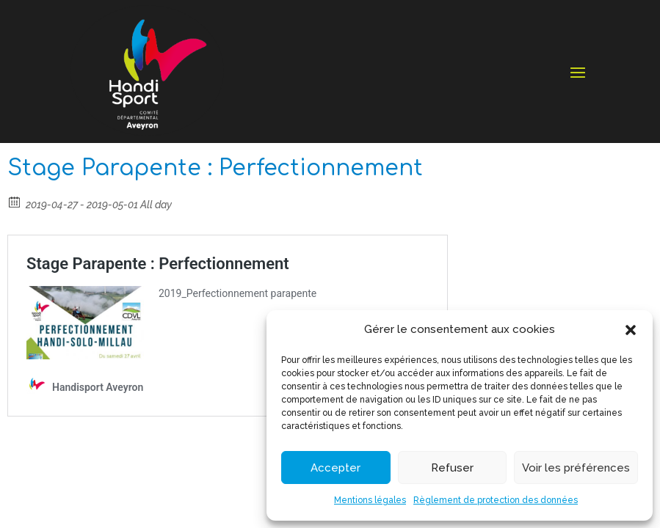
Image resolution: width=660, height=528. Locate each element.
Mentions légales (370, 500)
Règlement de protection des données (495, 500)
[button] (630, 330)
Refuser (452, 467)
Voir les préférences (576, 467)
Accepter (335, 467)
